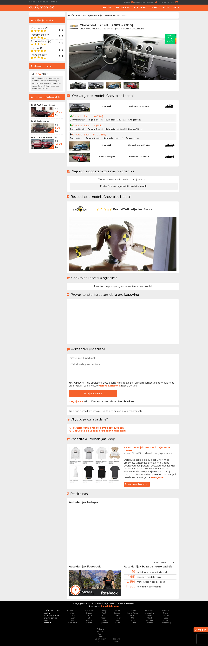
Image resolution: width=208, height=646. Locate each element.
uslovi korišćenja (51, 615)
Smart (166, 620)
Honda (104, 620)
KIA (117, 620)
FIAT (104, 613)
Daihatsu (89, 622)
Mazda (133, 622)
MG (133, 618)
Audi (73, 613)
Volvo (100, 641)
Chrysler (89, 610)
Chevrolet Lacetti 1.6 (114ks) (87, 125)
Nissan (149, 615)
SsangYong (166, 622)
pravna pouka (42, 2)
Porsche (149, 622)
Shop (176, 7)
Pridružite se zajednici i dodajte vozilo (123, 186)
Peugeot (149, 620)
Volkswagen (100, 639)
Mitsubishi (149, 613)
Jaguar (117, 613)
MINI (133, 620)
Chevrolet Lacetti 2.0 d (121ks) (89, 134)
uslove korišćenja (110, 385)
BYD (73, 618)
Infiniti (118, 610)
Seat (166, 618)
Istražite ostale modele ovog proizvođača (98, 427)
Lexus (132, 615)
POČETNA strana (77, 15)
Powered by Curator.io (164, 562)
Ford (104, 615)
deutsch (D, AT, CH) (168, 2)
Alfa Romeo (72, 610)
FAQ (46, 620)
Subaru (100, 629)
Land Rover (132, 613)
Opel (149, 618)
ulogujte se (76, 401)
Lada (117, 622)
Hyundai (104, 622)
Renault (166, 610)
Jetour (118, 618)
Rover (166, 613)
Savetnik (106, 7)
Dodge (104, 610)
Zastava (116, 639)
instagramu (157, 477)
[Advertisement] (194, 61)
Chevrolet (109, 15)
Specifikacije (123, 7)
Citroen (88, 613)
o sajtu (32, 2)
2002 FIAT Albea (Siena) (43, 105)
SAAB (166, 615)
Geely (103, 618)
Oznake (154, 7)
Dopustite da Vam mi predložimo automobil (99, 430)
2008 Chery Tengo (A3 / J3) (44, 137)
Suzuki (100, 631)
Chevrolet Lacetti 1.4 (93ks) (87, 116)
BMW (72, 615)
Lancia (133, 610)
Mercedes (149, 610)
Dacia (89, 620)
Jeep (118, 615)
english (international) (146, 2)
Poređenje (140, 7)
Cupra (89, 615)
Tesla (100, 634)
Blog (166, 7)
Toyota (100, 636)
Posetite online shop (136, 484)
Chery (73, 620)
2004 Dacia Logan (40, 121)
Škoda (116, 641)
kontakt (53, 2)
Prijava (129, 2)
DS (89, 618)
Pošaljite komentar (93, 393)
